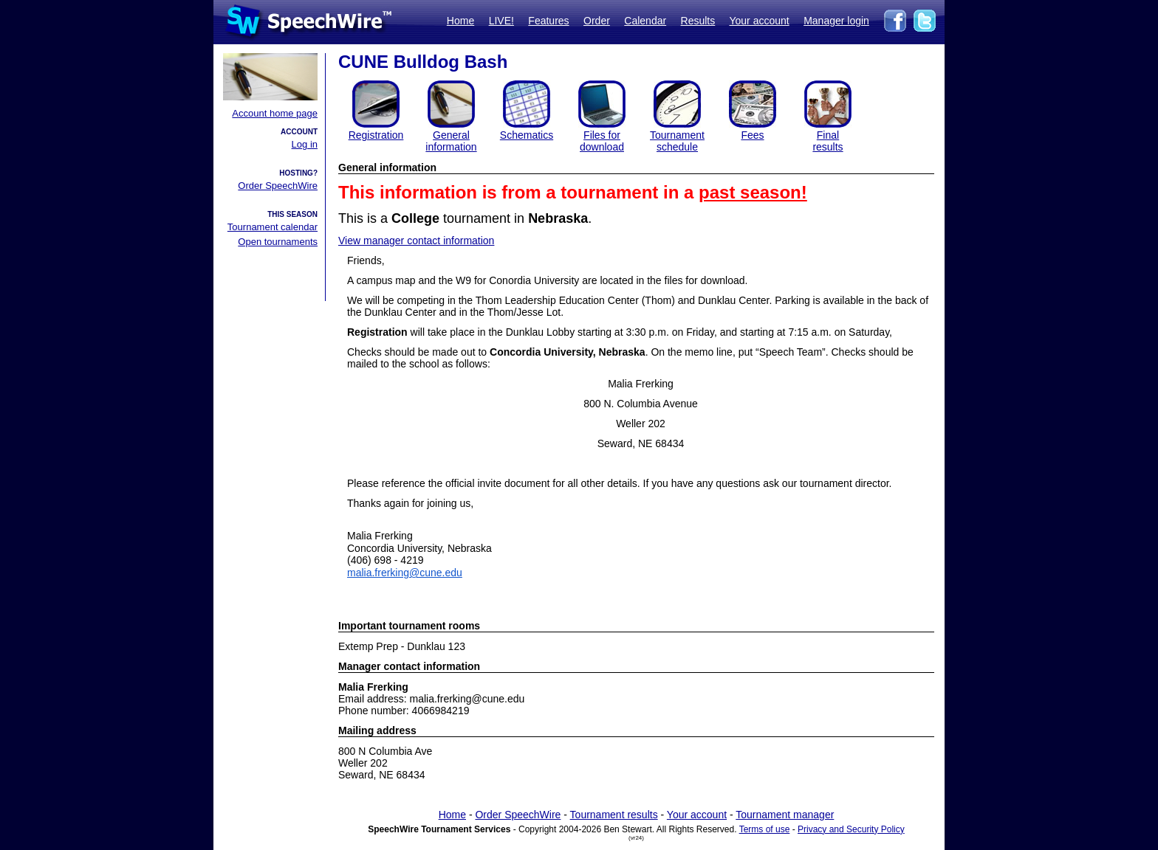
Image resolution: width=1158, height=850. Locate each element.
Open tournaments (278, 241)
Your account (759, 21)
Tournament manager (785, 814)
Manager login (836, 21)
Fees (752, 135)
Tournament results (614, 814)
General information (450, 141)
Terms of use (764, 829)
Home (460, 21)
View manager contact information (416, 240)
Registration (376, 135)
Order (596, 21)
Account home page (275, 113)
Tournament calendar (272, 226)
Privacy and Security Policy (851, 829)
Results (698, 21)
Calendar (645, 21)
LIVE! (501, 21)
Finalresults (827, 141)
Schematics (526, 135)
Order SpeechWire (278, 185)
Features (548, 21)
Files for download (602, 141)
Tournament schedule (677, 141)
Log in (305, 144)
